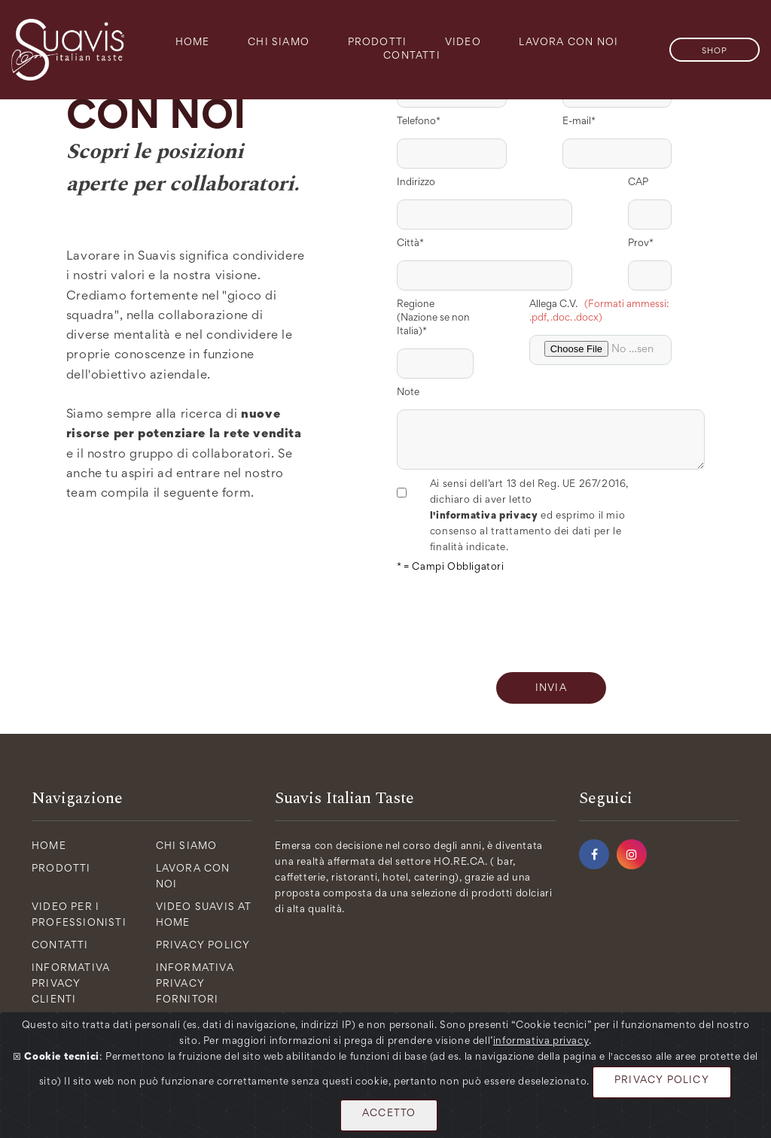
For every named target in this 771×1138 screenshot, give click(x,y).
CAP (638, 182)
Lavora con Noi (568, 42)
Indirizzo (416, 182)
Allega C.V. (599, 311)
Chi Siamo (278, 42)
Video (463, 42)
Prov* (641, 243)
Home (192, 42)
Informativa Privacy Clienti (71, 984)
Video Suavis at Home (204, 915)
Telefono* (418, 121)
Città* (410, 243)
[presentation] (511, 620)
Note (408, 392)
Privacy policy (203, 946)
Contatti (411, 56)
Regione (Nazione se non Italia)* (433, 318)
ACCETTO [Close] (389, 1113)
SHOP (714, 51)
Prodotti (377, 42)
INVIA (551, 688)
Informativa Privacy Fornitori (195, 984)
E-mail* (579, 121)
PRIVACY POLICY (661, 1080)
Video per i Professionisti (79, 915)
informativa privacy (541, 1041)
